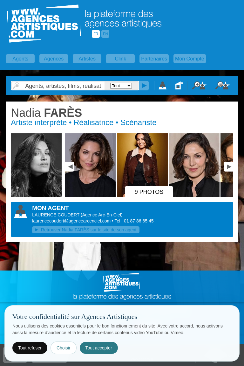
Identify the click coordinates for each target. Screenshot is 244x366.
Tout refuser (30, 347)
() (102, 214)
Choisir (64, 347)
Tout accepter (98, 347)
